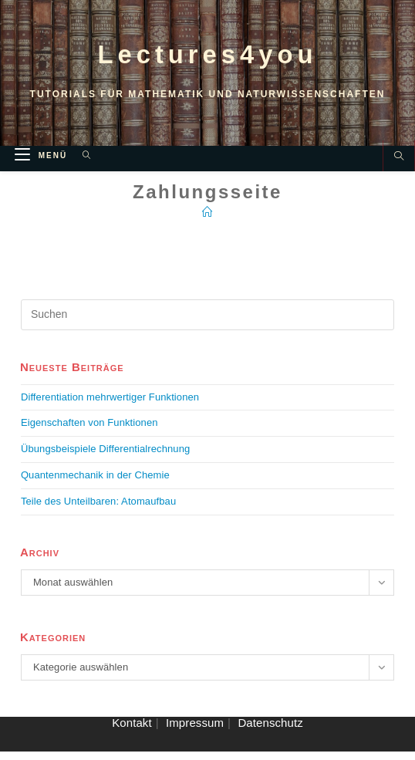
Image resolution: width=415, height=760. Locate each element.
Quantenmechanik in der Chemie (95, 482)
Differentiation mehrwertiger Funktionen (110, 404)
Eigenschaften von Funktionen (89, 431)
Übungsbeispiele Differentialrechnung (105, 457)
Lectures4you (207, 58)
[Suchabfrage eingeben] (207, 322)
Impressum (195, 731)
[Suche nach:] (81, 164)
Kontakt (132, 731)
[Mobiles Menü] (43, 164)
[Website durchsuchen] (399, 165)
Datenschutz (270, 731)
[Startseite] (207, 220)
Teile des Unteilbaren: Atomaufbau (98, 509)
